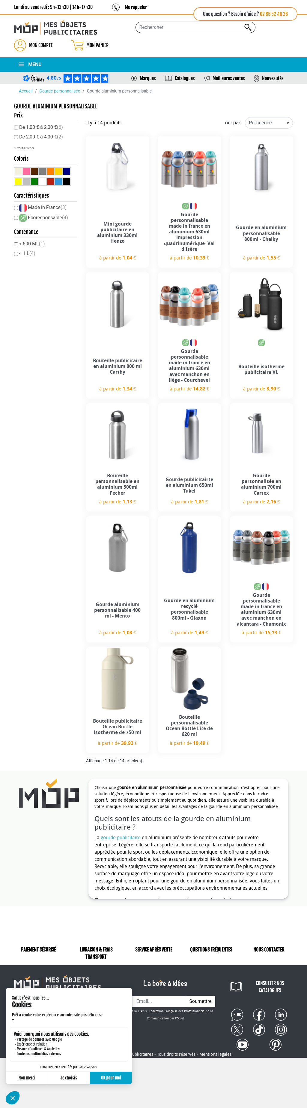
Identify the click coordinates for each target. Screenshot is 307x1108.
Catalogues (185, 78)
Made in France (47, 207)
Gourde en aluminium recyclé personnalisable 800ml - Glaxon (189, 609)
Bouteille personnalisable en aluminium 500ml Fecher (117, 484)
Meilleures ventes (229, 78)
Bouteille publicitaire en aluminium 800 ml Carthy (117, 366)
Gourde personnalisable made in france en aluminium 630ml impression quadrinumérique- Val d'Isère (189, 232)
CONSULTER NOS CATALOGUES (270, 987)
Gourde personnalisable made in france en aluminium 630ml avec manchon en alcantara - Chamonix (261, 609)
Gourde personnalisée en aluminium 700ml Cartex (261, 484)
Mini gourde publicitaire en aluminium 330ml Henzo (117, 232)
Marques (148, 78)
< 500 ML (32, 244)
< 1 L (27, 253)
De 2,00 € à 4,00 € (41, 137)
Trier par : (232, 123)
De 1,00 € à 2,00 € (41, 127)
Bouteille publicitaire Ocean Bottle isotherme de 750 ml (117, 726)
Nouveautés (272, 78)
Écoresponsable (48, 217)
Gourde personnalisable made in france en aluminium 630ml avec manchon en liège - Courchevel (189, 365)
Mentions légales (215, 1054)
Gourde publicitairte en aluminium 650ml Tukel (189, 485)
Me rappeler (136, 7)
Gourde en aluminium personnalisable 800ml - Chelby (261, 233)
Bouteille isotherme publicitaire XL (261, 369)
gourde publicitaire (121, 837)
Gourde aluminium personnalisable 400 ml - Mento (117, 610)
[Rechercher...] (195, 27)
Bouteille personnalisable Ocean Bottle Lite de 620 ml (189, 725)
